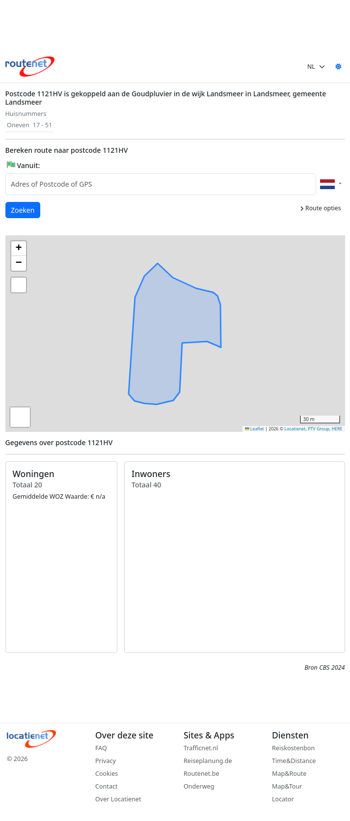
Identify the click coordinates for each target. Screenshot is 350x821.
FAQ (101, 748)
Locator (283, 799)
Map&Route (289, 773)
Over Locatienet (118, 799)
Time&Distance (294, 761)
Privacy (105, 761)
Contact (106, 786)
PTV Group (318, 429)
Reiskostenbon (293, 748)
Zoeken (23, 209)
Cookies (106, 773)
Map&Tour (287, 786)
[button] (178, 336)
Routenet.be (201, 773)
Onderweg (199, 786)
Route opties (320, 208)
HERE (337, 429)
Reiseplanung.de (208, 761)
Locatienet (294, 429)
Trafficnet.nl (201, 748)
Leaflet (254, 429)
